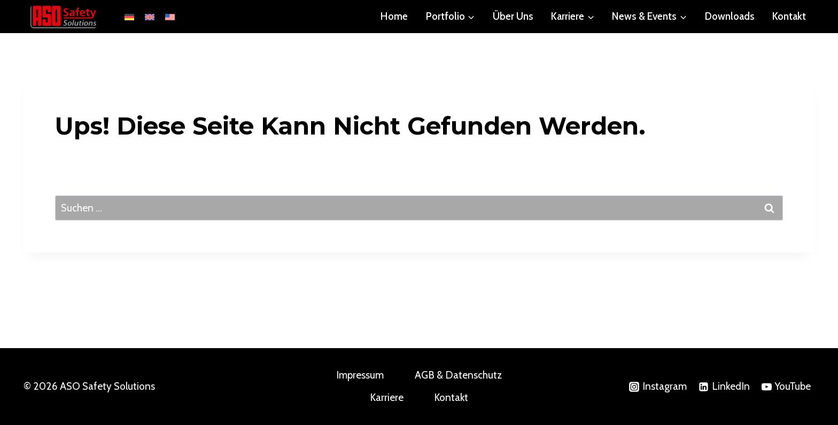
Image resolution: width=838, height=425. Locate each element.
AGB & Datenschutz (458, 375)
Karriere (387, 397)
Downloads (730, 16)
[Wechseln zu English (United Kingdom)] (149, 17)
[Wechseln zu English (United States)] (170, 17)
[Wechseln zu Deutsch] (129, 17)
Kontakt (789, 16)
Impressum (360, 375)
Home (394, 16)
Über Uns (513, 16)
